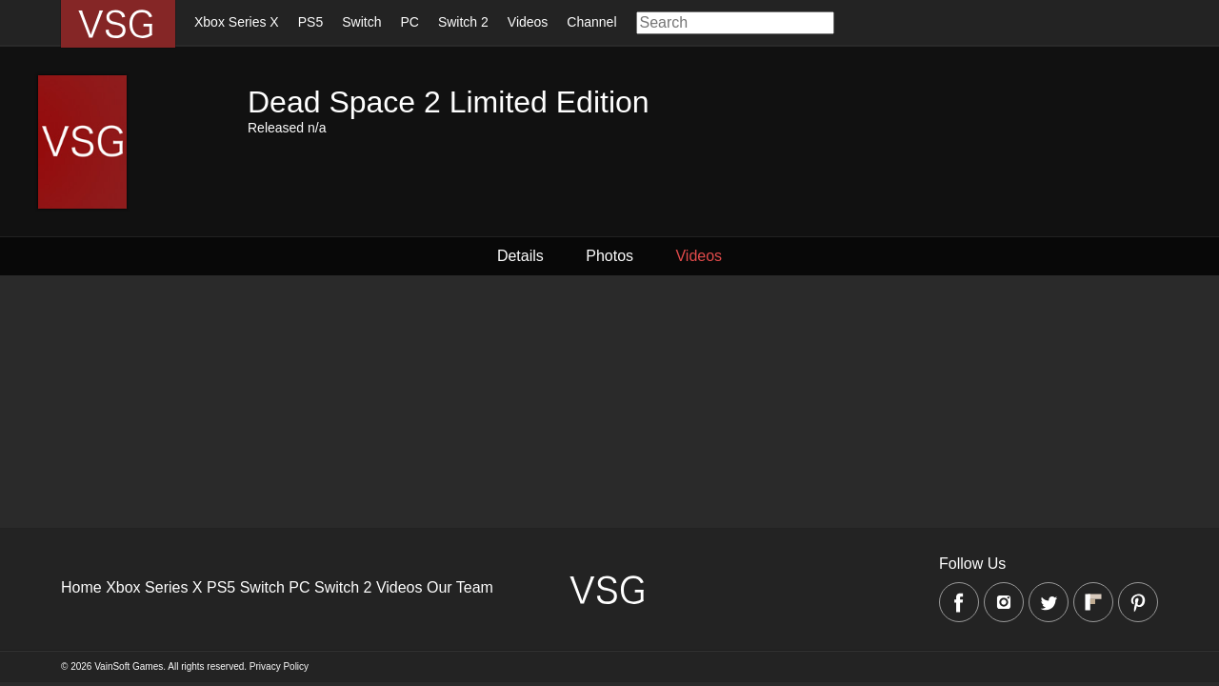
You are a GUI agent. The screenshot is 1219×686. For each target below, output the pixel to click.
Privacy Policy (279, 666)
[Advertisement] (571, 408)
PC (409, 22)
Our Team (460, 587)
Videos (528, 22)
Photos (609, 256)
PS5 (310, 22)
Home (81, 587)
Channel (591, 22)
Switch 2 (463, 22)
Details (524, 256)
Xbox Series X (236, 22)
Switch (361, 22)
